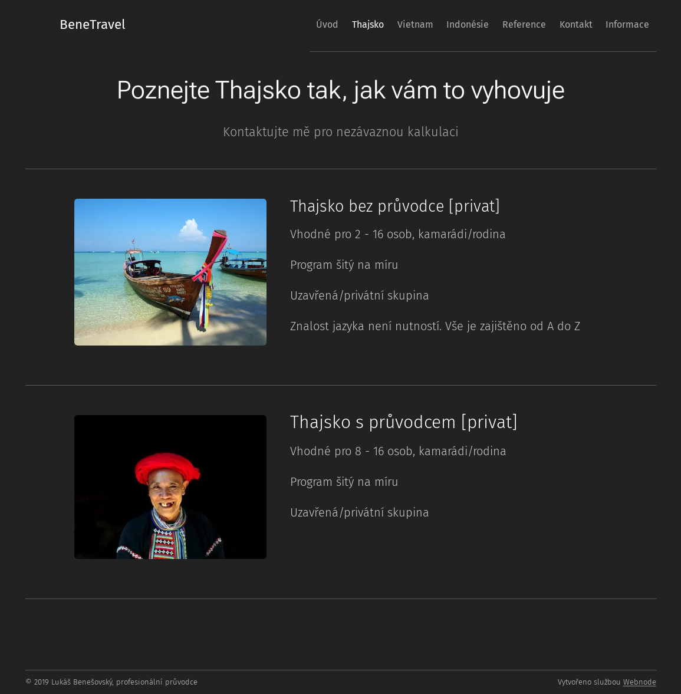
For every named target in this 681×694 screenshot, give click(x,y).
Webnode (639, 681)
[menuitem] (276, 24)
